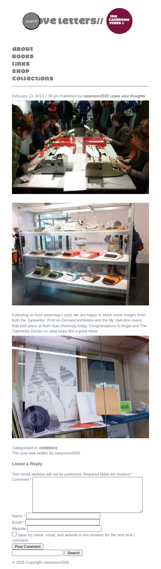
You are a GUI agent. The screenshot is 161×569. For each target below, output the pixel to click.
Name (18, 516)
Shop (21, 71)
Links (21, 64)
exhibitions (48, 448)
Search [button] (73, 553)
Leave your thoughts (127, 96)
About (22, 49)
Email (18, 522)
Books (23, 56)
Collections (33, 78)
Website (19, 528)
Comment (21, 479)
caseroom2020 (96, 96)
